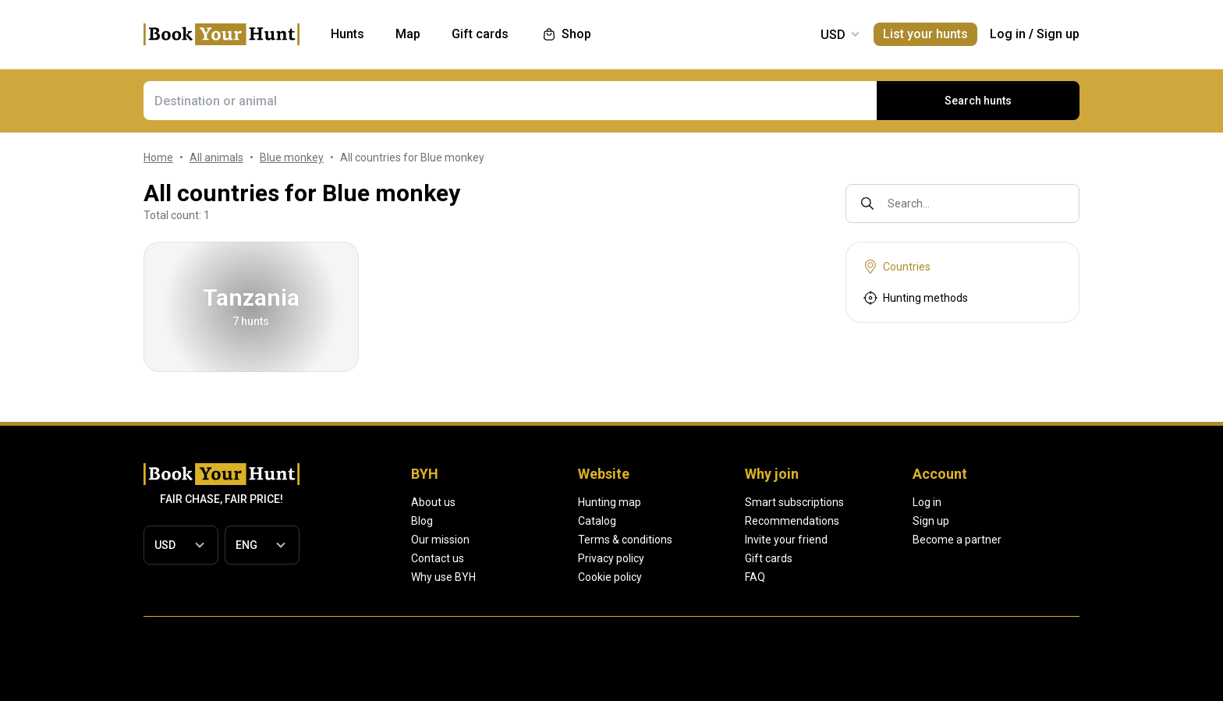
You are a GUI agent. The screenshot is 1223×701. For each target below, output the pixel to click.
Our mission (440, 539)
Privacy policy (667, 558)
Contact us (437, 558)
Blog (422, 521)
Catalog (653, 521)
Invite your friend (897, 539)
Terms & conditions (680, 539)
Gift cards (879, 558)
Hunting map (665, 502)
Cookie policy (666, 577)
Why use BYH (445, 577)
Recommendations (902, 521)
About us (432, 502)
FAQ (867, 577)
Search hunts (978, 100)
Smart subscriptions (904, 502)
